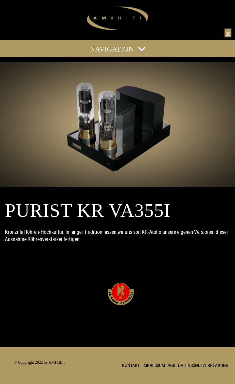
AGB (171, 365)
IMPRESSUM (153, 365)
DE (228, 34)
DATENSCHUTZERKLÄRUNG (203, 365)
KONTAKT (131, 365)
